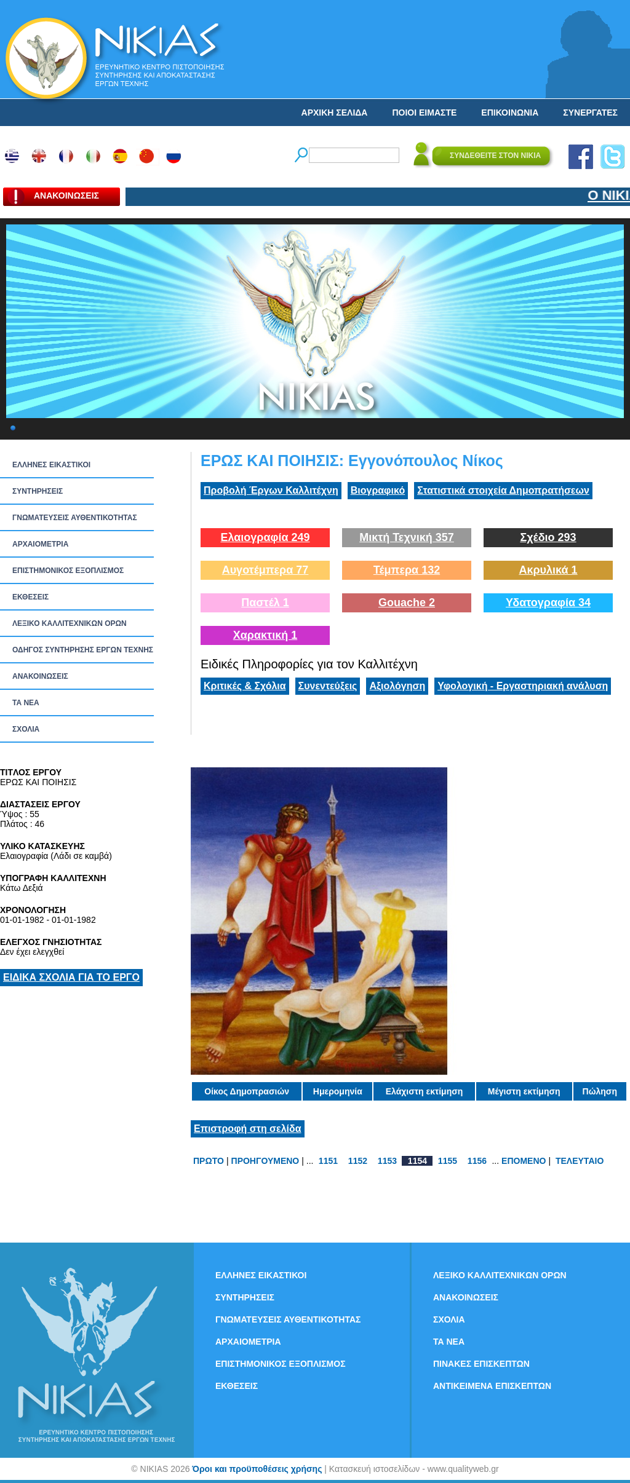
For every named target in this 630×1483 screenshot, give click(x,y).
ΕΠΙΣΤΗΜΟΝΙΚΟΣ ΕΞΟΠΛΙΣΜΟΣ (68, 570)
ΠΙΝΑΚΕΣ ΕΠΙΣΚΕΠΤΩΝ (481, 1364)
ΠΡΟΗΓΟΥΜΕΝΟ (265, 1161)
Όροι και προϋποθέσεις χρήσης (257, 1469)
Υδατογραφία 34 (548, 602)
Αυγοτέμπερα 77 (265, 570)
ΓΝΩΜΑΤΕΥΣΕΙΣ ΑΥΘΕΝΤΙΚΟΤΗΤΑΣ (74, 517)
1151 (328, 1161)
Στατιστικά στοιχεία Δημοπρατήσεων (503, 490)
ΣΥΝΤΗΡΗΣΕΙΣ (37, 491)
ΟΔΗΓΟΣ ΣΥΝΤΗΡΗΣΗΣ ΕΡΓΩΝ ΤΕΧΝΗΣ (82, 650)
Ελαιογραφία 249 (264, 537)
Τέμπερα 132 (406, 570)
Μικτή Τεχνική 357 (406, 537)
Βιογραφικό (378, 490)
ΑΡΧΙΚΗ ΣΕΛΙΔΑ (334, 112)
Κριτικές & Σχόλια (245, 686)
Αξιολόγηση (397, 686)
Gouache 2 (406, 602)
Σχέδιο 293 (548, 537)
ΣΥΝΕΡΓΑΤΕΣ (590, 112)
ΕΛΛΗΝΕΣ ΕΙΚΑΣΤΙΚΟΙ (51, 465)
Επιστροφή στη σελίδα (247, 1128)
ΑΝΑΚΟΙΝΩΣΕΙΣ (40, 676)
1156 (477, 1161)
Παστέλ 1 (265, 602)
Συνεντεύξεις (327, 686)
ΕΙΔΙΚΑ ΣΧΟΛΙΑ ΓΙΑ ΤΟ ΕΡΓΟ (71, 977)
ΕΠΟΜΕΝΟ (523, 1161)
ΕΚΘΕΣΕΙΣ (30, 597)
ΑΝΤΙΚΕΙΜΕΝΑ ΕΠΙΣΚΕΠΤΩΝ (492, 1386)
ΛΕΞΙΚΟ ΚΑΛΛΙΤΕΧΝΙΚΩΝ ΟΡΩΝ (69, 623)
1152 (357, 1161)
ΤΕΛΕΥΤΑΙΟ (580, 1161)
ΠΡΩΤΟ (208, 1161)
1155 (447, 1161)
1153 (387, 1161)
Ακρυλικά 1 (548, 570)
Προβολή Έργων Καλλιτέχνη (271, 490)
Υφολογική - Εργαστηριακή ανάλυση (522, 686)
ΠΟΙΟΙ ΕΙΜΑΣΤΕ (424, 112)
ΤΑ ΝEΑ (25, 702)
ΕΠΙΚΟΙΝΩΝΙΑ (509, 112)
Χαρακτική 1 (265, 635)
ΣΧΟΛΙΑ (25, 729)
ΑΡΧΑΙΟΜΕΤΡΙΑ (40, 544)
